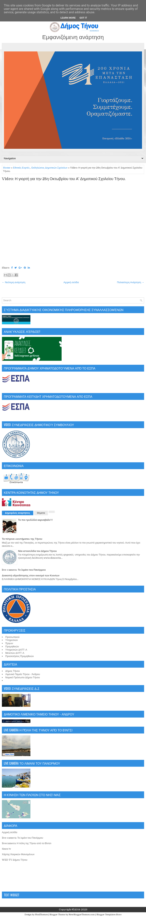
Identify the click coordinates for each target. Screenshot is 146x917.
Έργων (9, 643)
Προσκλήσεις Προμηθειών (19, 656)
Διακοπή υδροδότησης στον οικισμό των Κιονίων (31, 575)
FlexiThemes (41, 914)
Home (6, 167)
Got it (83, 17)
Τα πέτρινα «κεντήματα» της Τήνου (22, 538)
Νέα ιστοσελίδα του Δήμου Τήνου (37, 551)
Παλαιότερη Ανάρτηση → (130, 282)
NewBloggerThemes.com (82, 914)
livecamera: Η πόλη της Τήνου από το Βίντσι (26, 843)
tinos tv (6, 848)
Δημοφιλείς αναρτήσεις (17, 513)
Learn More (68, 17)
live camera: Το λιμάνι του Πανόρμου (24, 569)
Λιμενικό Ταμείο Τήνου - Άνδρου (22, 674)
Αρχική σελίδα (71, 282)
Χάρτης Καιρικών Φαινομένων (18, 854)
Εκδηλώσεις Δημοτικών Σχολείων (49, 167)
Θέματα (41, 513)
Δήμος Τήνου (12, 671)
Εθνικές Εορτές (21, 167)
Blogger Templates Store (108, 914)
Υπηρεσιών (11, 640)
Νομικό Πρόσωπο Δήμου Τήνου (22, 677)
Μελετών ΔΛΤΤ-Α (14, 653)
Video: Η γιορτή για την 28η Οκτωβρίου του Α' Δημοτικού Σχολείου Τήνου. (63, 179)
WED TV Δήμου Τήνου (14, 859)
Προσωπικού (12, 637)
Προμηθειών (12, 646)
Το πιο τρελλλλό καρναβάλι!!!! (35, 519)
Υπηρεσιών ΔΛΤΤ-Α (16, 649)
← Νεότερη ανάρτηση (13, 282)
